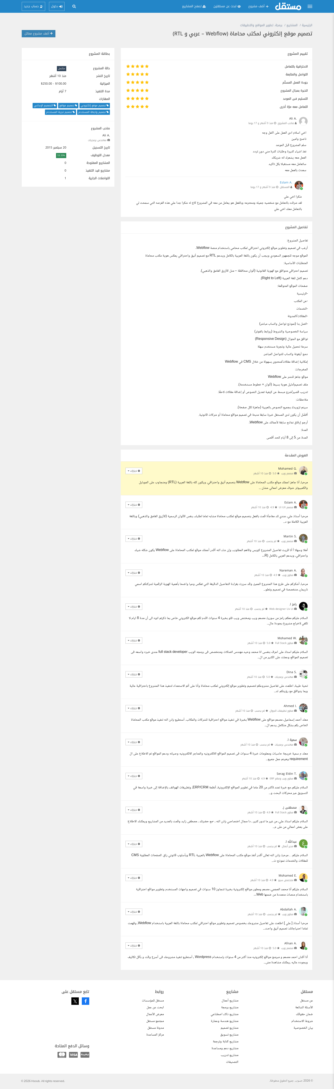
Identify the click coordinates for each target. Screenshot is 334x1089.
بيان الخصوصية (303, 1028)
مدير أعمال (287, 846)
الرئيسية (307, 25)
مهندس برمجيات (97, 140)
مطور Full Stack (284, 643)
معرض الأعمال (155, 1014)
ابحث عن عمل (155, 1007)
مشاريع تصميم (229, 1028)
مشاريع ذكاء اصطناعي (224, 1014)
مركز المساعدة (155, 1035)
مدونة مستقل (155, 1028)
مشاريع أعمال (230, 1001)
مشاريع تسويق (229, 1035)
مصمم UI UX (286, 507)
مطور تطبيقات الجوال (281, 710)
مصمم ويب (287, 473)
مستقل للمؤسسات (153, 1001)
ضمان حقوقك (304, 1014)
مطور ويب (287, 575)
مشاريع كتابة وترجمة (225, 1041)
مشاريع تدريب (229, 1055)
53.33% (61, 155)
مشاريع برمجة (229, 1007)
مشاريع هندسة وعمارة (224, 1021)
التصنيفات (232, 1062)
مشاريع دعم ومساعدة (225, 1048)
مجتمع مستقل (155, 1021)
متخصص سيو (285, 880)
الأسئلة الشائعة (304, 1007)
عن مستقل (306, 1001)
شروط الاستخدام (302, 1021)
